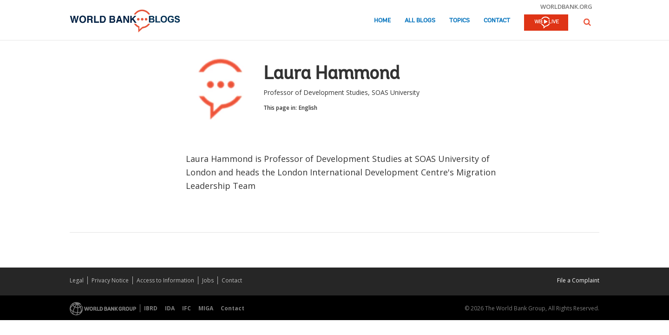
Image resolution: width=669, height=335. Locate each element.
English (308, 108)
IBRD (150, 308)
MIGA (205, 308)
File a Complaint (578, 280)
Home (382, 21)
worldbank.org (566, 6)
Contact (497, 21)
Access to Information (165, 280)
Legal (77, 280)
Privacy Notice (110, 280)
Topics (459, 21)
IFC (186, 308)
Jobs (208, 280)
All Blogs (420, 21)
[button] (587, 22)
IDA (170, 308)
